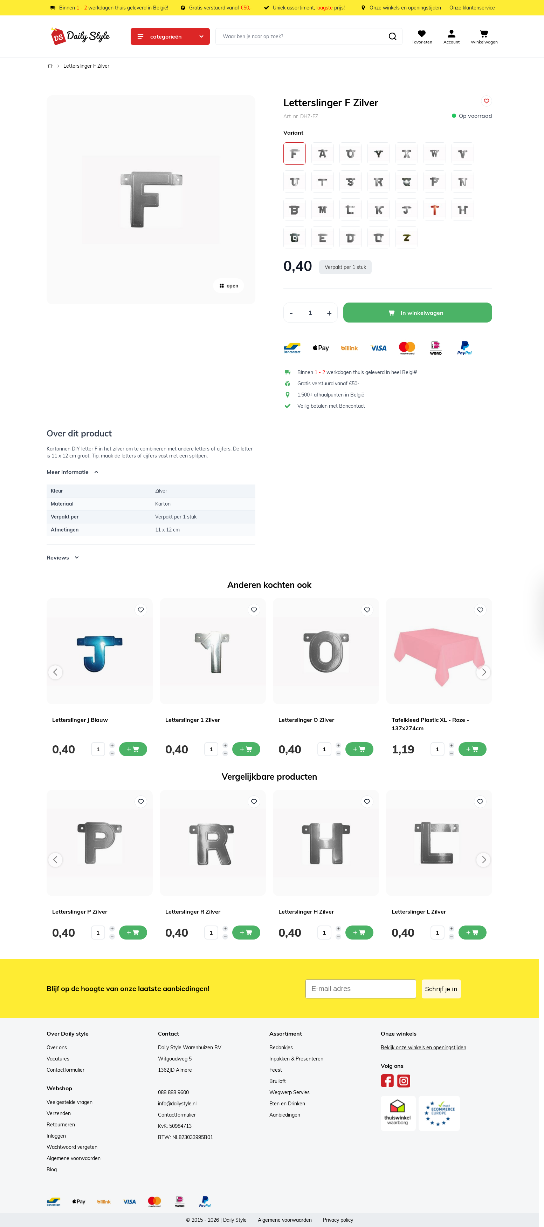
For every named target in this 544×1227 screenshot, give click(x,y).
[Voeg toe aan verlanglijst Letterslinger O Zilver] (367, 610)
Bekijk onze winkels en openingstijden (423, 1047)
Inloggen (56, 1136)
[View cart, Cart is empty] (484, 36)
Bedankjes (281, 1047)
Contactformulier (65, 1070)
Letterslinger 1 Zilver (192, 719)
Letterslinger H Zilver (306, 911)
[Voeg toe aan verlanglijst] (486, 101)
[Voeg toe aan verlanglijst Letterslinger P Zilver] (141, 801)
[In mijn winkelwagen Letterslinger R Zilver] (246, 933)
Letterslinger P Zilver (79, 911)
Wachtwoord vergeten (72, 1147)
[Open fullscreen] (151, 199)
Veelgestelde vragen (69, 1102)
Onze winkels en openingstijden (405, 8)
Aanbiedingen (284, 1115)
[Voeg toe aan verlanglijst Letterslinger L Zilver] (480, 801)
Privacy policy (338, 1220)
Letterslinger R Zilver (192, 911)
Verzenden (59, 1113)
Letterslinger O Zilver (306, 719)
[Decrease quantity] (112, 753)
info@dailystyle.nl (177, 1103)
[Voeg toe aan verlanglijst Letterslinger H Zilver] (367, 801)
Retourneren (61, 1124)
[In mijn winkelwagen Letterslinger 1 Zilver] (246, 749)
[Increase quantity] (112, 745)
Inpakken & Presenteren (296, 1059)
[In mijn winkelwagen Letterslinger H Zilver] (359, 933)
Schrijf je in (441, 989)
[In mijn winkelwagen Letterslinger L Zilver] (473, 933)
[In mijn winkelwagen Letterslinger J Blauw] (133, 749)
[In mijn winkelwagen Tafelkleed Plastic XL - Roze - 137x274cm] (473, 749)
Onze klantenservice (472, 8)
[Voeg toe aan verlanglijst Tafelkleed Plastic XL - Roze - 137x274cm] (480, 610)
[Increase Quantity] (329, 313)
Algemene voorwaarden (74, 1158)
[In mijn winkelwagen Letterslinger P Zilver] (133, 933)
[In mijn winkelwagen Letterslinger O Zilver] (359, 749)
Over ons (57, 1047)
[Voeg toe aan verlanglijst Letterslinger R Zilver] (254, 801)
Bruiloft (277, 1081)
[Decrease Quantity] (291, 313)
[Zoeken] (392, 36)
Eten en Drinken (287, 1103)
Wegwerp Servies (289, 1092)
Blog (52, 1169)
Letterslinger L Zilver (419, 911)
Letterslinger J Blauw (80, 719)
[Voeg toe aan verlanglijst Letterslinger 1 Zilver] (254, 610)
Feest (275, 1070)
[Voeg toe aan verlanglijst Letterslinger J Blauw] (141, 610)
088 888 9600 (173, 1092)
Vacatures (58, 1059)
